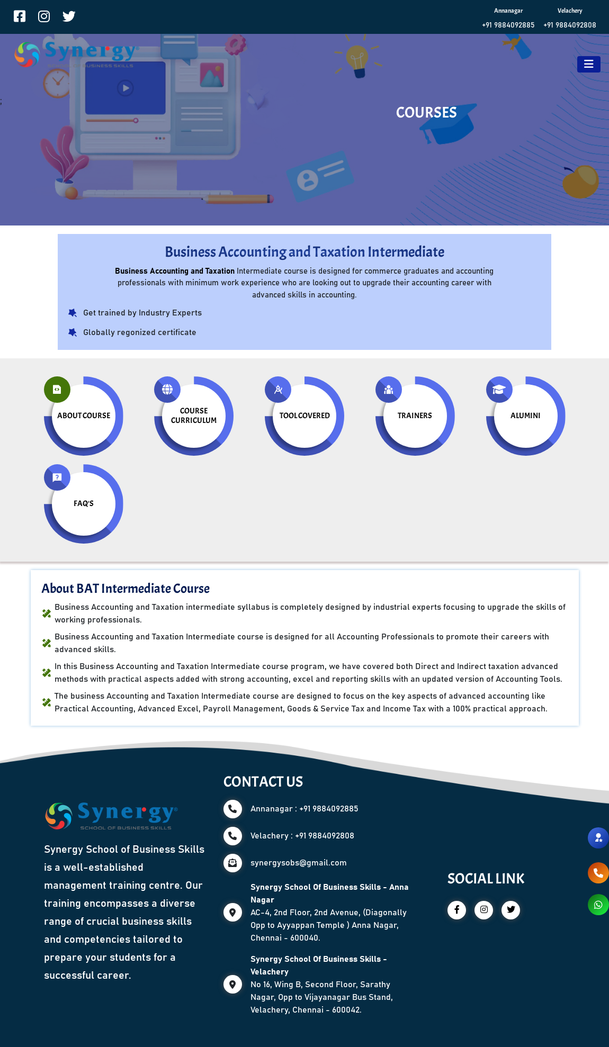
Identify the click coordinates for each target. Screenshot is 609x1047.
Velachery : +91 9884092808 (302, 836)
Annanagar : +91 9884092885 (304, 809)
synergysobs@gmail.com (298, 863)
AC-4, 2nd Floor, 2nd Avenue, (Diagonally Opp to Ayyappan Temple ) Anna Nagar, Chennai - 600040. (329, 912)
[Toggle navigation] (589, 64)
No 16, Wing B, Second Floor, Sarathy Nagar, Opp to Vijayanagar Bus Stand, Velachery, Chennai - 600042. (321, 984)
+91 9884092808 (569, 25)
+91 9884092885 (508, 25)
